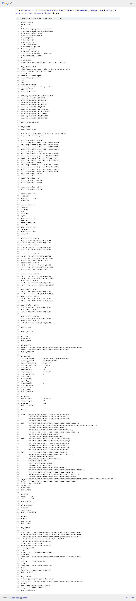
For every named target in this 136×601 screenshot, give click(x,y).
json (132, 598)
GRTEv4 (38, 10)
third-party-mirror (24, 10)
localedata (38, 13)
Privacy (18, 598)
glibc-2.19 (27, 13)
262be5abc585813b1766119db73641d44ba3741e (65, 10)
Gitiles (13, 598)
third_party (105, 10)
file (59, 18)
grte (114, 10)
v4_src (19, 13)
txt (127, 598)
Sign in (131, 3)
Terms (24, 598)
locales (48, 13)
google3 (94, 10)
